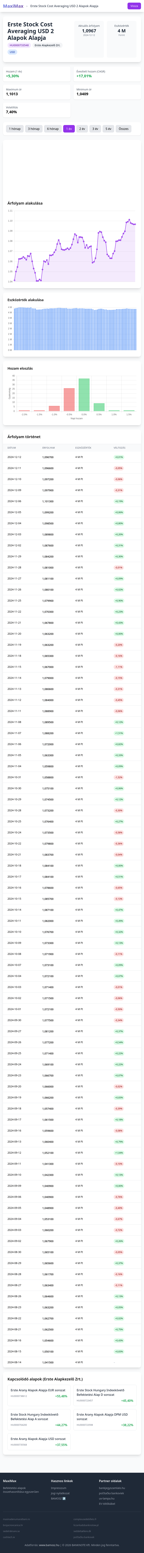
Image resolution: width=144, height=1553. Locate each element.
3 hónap (34, 129)
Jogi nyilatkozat (60, 1493)
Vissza (134, 6)
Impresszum (58, 1488)
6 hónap (53, 129)
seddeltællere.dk (82, 1531)
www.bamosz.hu (49, 1545)
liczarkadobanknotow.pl (86, 1525)
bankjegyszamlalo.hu (112, 1488)
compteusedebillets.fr (85, 1519)
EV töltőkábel (107, 1503)
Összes (123, 129)
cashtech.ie (9, 1537)
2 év (82, 129)
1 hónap (15, 129)
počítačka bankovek (84, 1537)
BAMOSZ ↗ (58, 1498)
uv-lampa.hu (106, 1498)
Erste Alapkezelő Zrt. (47, 45)
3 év (95, 129)
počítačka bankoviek (111, 1493)
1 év (69, 129)
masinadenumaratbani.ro (16, 1519)
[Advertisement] (72, 172)
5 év (108, 129)
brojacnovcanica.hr (13, 1525)
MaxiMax (13, 6)
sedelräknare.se (11, 1531)
